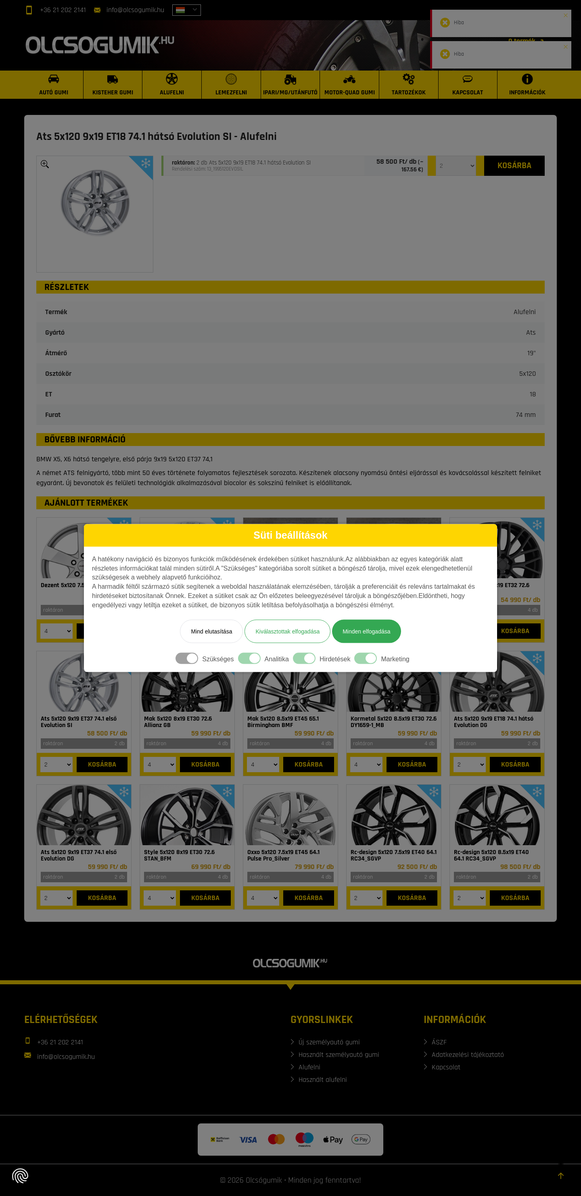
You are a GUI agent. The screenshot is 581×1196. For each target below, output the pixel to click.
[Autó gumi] (54, 85)
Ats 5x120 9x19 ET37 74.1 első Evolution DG (79, 855)
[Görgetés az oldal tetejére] (561, 1176)
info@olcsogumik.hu (135, 10)
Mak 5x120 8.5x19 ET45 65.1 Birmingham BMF (283, 722)
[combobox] (186, 10)
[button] (565, 14)
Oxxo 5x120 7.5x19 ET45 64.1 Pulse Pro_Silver (283, 855)
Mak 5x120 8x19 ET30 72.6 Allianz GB (178, 722)
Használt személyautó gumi (339, 1054)
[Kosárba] (514, 166)
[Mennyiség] (456, 166)
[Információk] (527, 85)
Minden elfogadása (366, 631)
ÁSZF (439, 1042)
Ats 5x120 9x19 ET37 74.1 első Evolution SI (79, 722)
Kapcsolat (446, 1067)
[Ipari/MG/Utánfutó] (290, 85)
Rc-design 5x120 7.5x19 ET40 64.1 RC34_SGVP (394, 855)
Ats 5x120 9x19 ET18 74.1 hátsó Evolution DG (493, 722)
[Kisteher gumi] (113, 85)
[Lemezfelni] (231, 85)
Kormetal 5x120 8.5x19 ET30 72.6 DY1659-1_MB (394, 722)
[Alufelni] (172, 85)
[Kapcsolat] (468, 85)
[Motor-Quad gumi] (349, 85)
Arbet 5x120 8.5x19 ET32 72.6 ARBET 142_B (491, 588)
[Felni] (497, 548)
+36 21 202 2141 (63, 10)
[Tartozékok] (409, 85)
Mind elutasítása (211, 631)
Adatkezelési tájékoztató (468, 1054)
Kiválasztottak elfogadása (287, 631)
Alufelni (309, 1067)
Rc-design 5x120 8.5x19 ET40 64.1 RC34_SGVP (491, 855)
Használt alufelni (323, 1079)
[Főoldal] (101, 45)
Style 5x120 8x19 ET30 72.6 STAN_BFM (179, 855)
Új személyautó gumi (329, 1042)
